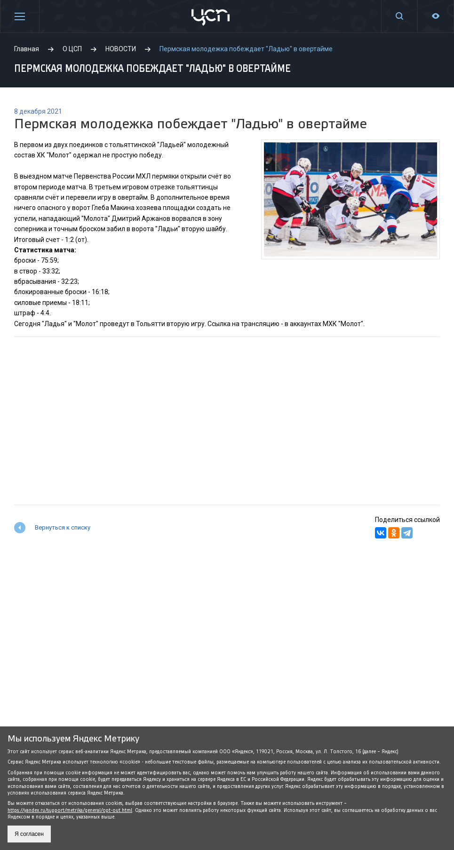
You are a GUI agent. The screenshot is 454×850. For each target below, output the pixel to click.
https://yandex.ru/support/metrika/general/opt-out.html (70, 810)
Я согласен (29, 834)
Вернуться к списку (62, 527)
